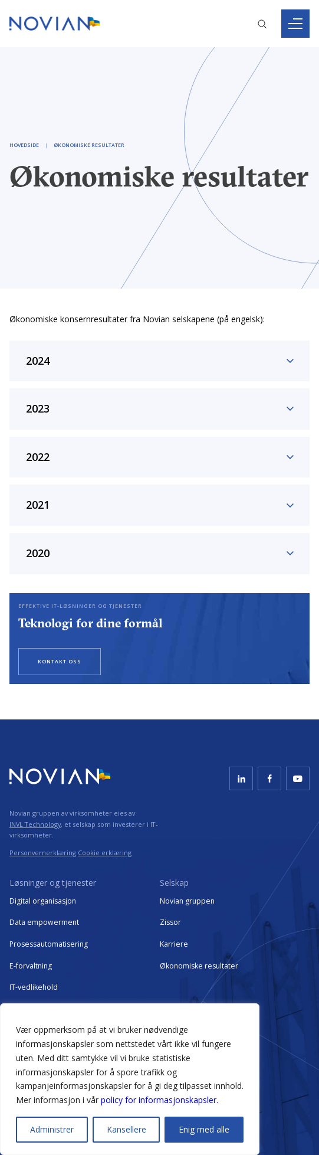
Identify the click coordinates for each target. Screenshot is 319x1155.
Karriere (174, 944)
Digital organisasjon (42, 901)
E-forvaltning (30, 966)
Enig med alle (204, 1129)
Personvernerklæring (42, 852)
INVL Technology (35, 824)
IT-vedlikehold (33, 987)
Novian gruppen (187, 901)
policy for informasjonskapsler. (159, 1099)
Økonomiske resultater (199, 966)
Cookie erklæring (104, 852)
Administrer (52, 1129)
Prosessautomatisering (48, 944)
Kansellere (126, 1129)
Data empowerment (44, 922)
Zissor (170, 922)
